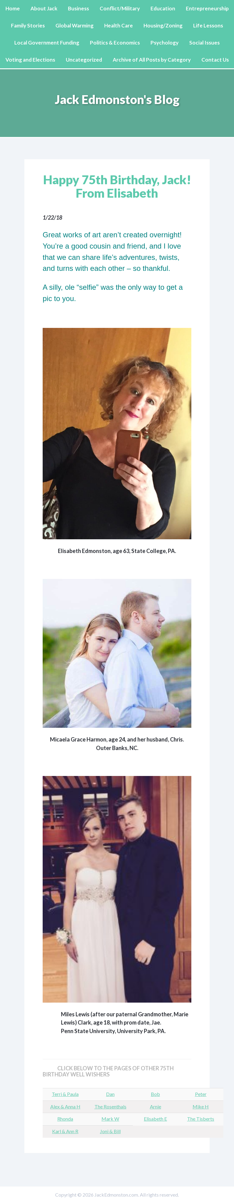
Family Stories (28, 25)
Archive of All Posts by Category (152, 59)
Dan (110, 1094)
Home (12, 8)
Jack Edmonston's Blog (117, 99)
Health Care (118, 25)
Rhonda (65, 1119)
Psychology (165, 42)
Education (163, 8)
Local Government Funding (46, 42)
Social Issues (204, 42)
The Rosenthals (110, 1106)
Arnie (155, 1106)
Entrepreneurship (207, 8)
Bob (155, 1094)
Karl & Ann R (65, 1131)
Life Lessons (208, 25)
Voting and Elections (30, 59)
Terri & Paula (65, 1094)
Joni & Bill (110, 1131)
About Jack (43, 8)
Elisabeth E (155, 1119)
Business (78, 8)
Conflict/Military (120, 8)
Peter (201, 1094)
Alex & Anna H (65, 1106)
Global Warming (74, 25)
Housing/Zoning (163, 25)
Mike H (201, 1106)
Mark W (110, 1119)
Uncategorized (84, 59)
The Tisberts (200, 1119)
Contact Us (215, 59)
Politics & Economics (115, 42)
